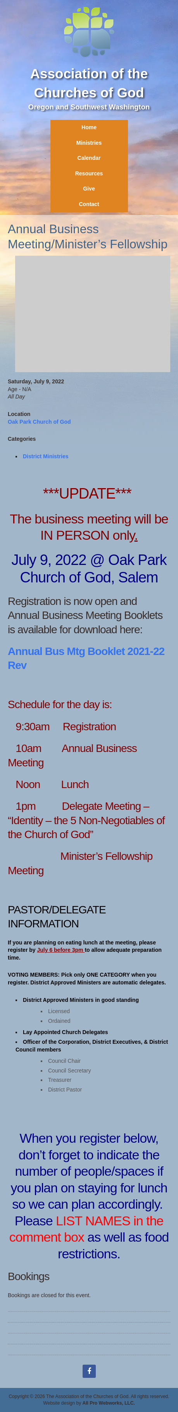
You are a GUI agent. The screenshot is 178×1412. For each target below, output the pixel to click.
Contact (89, 204)
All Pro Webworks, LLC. (109, 1403)
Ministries (89, 143)
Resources (89, 173)
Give (89, 188)
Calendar (89, 158)
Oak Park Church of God (39, 422)
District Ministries (45, 456)
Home (89, 127)
